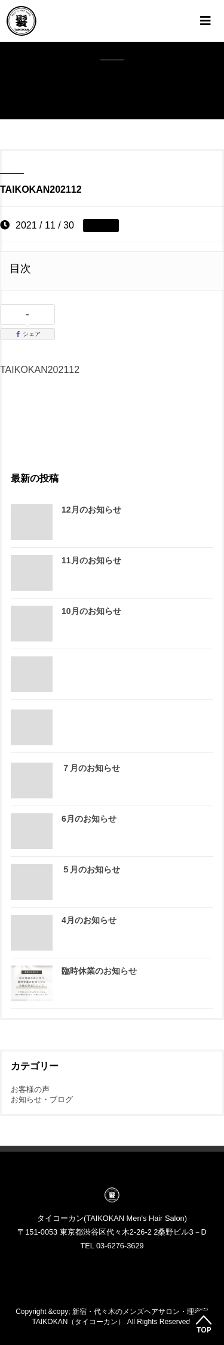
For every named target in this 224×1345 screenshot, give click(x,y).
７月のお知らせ (91, 768)
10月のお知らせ (91, 611)
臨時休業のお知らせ (99, 971)
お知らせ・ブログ (42, 1099)
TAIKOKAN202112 (39, 370)
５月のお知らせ (91, 869)
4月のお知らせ (89, 920)
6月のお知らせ (89, 818)
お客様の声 (30, 1089)
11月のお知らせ (91, 560)
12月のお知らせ (91, 509)
